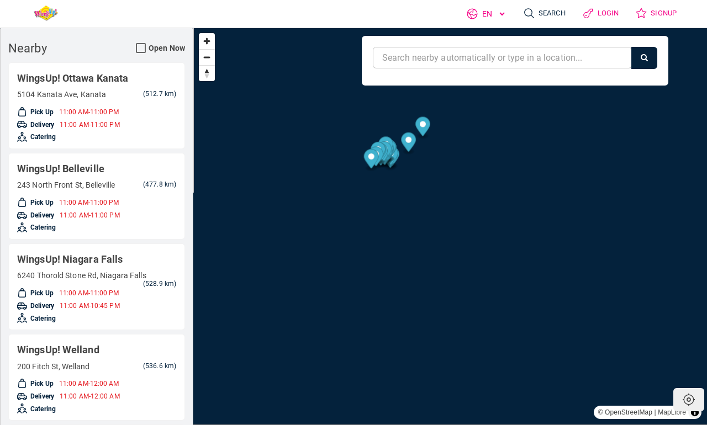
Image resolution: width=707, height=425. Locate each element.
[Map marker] (679, 243)
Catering (39, 141)
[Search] (644, 58)
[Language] (486, 14)
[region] (450, 226)
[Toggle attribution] (694, 412)
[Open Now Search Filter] (141, 48)
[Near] (502, 57)
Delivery (38, 127)
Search (538, 14)
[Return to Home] (42, 14)
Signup (655, 14)
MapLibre (672, 412)
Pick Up (37, 113)
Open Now (160, 48)
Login (597, 14)
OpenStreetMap (628, 412)
